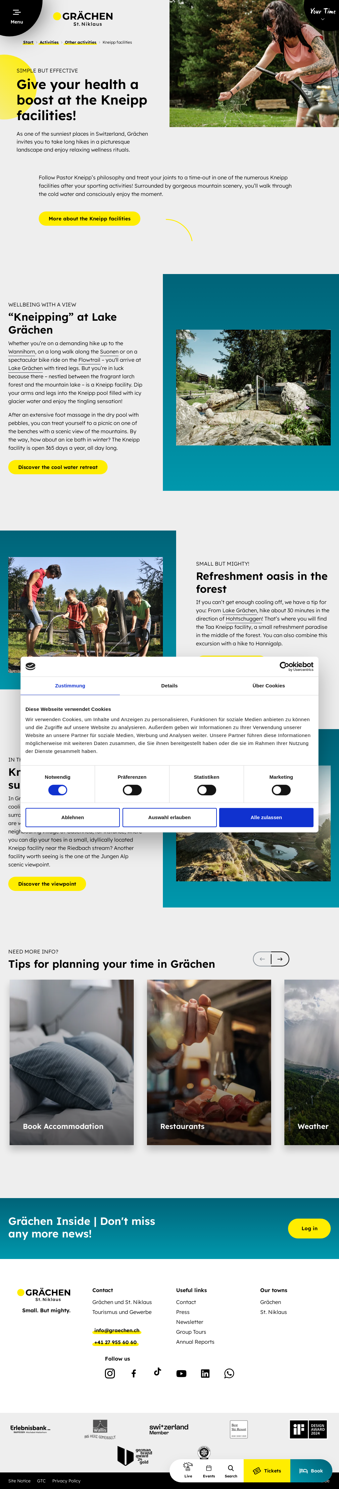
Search (231, 1471)
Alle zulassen (266, 817)
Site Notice (19, 1480)
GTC (41, 1480)
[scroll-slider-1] (280, 959)
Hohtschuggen (244, 619)
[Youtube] (181, 1375)
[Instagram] (110, 1375)
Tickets (267, 1471)
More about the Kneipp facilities (89, 218)
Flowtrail (89, 359)
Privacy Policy (66, 1480)
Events (209, 1471)
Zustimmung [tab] (70, 685)
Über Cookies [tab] (269, 685)
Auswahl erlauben (169, 817)
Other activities (80, 42)
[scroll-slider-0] (262, 959)
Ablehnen (72, 817)
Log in (309, 1228)
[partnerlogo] (30, 1429)
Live (188, 1470)
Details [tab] (169, 685)
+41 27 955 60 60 (115, 1342)
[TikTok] (158, 1375)
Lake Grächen (25, 367)
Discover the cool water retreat (58, 467)
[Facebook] (134, 1375)
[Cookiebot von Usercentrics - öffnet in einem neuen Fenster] (285, 667)
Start (28, 42)
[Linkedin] (205, 1375)
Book (311, 1471)
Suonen (109, 351)
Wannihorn (21, 351)
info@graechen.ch (116, 1330)
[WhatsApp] (229, 1375)
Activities (49, 42)
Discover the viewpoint (47, 884)
